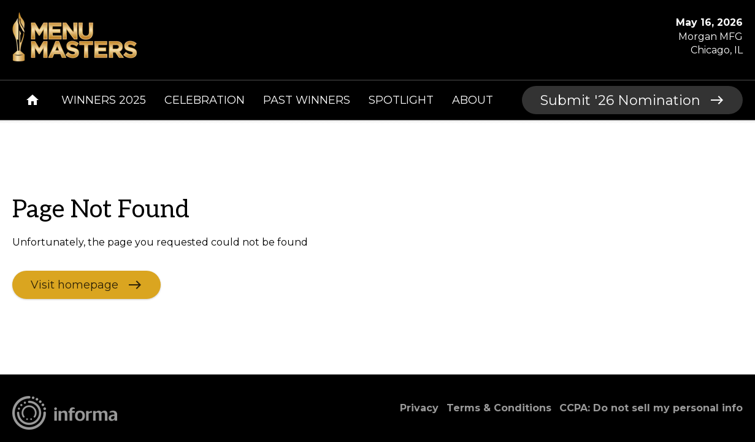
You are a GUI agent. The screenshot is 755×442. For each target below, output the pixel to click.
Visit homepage (74, 284)
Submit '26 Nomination (620, 100)
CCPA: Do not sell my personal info (651, 408)
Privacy (419, 408)
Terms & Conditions (498, 408)
